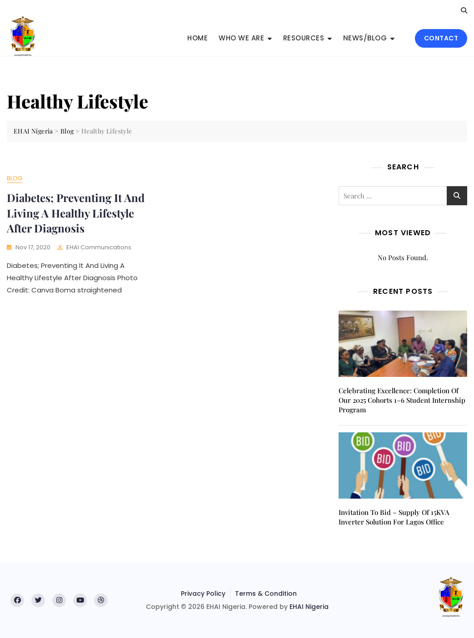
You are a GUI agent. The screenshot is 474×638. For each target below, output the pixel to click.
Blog (14, 178)
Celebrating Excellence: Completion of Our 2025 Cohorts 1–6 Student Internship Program (402, 400)
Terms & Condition (266, 593)
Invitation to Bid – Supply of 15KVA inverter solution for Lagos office (394, 517)
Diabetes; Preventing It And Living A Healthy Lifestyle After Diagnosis (76, 212)
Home (197, 38)
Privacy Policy (203, 593)
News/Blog (365, 38)
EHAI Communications (98, 247)
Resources (303, 38)
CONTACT (441, 38)
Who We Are (241, 38)
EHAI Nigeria (309, 606)
